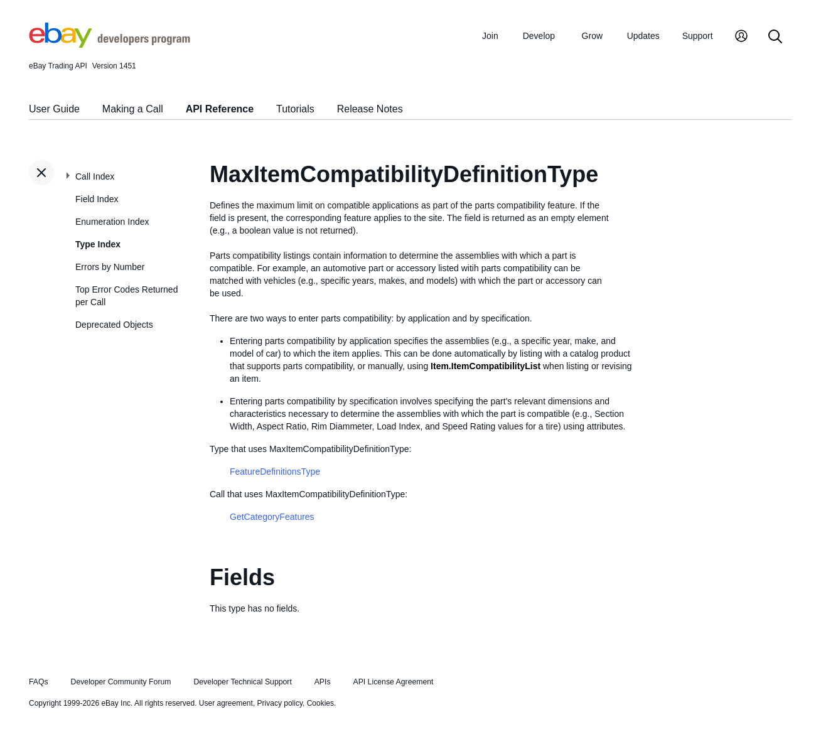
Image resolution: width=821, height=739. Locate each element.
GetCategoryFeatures (272, 517)
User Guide (54, 109)
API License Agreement (393, 681)
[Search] (775, 37)
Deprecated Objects (114, 325)
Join (490, 36)
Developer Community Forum (121, 681)
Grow (592, 36)
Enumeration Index (112, 222)
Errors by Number (109, 267)
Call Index (94, 176)
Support (697, 36)
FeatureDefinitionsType (275, 472)
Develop (539, 36)
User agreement (226, 703)
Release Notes (370, 109)
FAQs (38, 681)
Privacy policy (280, 703)
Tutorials (295, 109)
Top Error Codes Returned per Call (126, 295)
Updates (643, 36)
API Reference (220, 109)
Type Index (98, 244)
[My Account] (741, 37)
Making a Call (132, 109)
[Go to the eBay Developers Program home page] (109, 45)
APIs (322, 681)
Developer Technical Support (242, 681)
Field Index (96, 199)
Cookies (320, 703)
